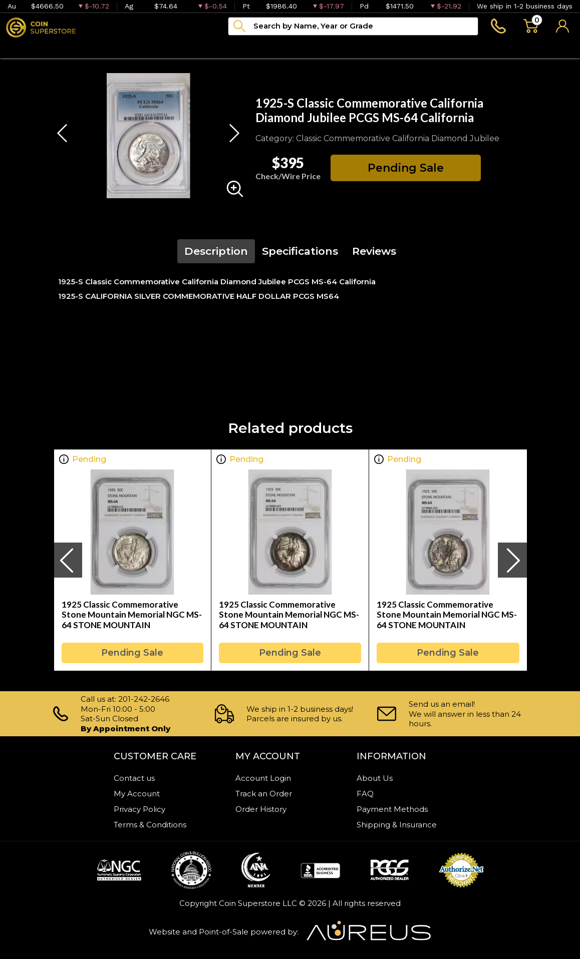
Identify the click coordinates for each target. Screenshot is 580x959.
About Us (375, 778)
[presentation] (67, 560)
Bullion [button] (21, 48)
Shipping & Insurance (397, 824)
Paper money (165, 48)
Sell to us (553, 48)
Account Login (263, 778)
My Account (137, 793)
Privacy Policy (139, 809)
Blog (278, 48)
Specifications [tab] (300, 251)
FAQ (365, 793)
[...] (353, 26)
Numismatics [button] (86, 48)
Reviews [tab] (374, 251)
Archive (231, 48)
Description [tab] (216, 251)
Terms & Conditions (150, 824)
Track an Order (263, 793)
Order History (260, 809)
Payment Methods (392, 809)
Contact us (134, 778)
